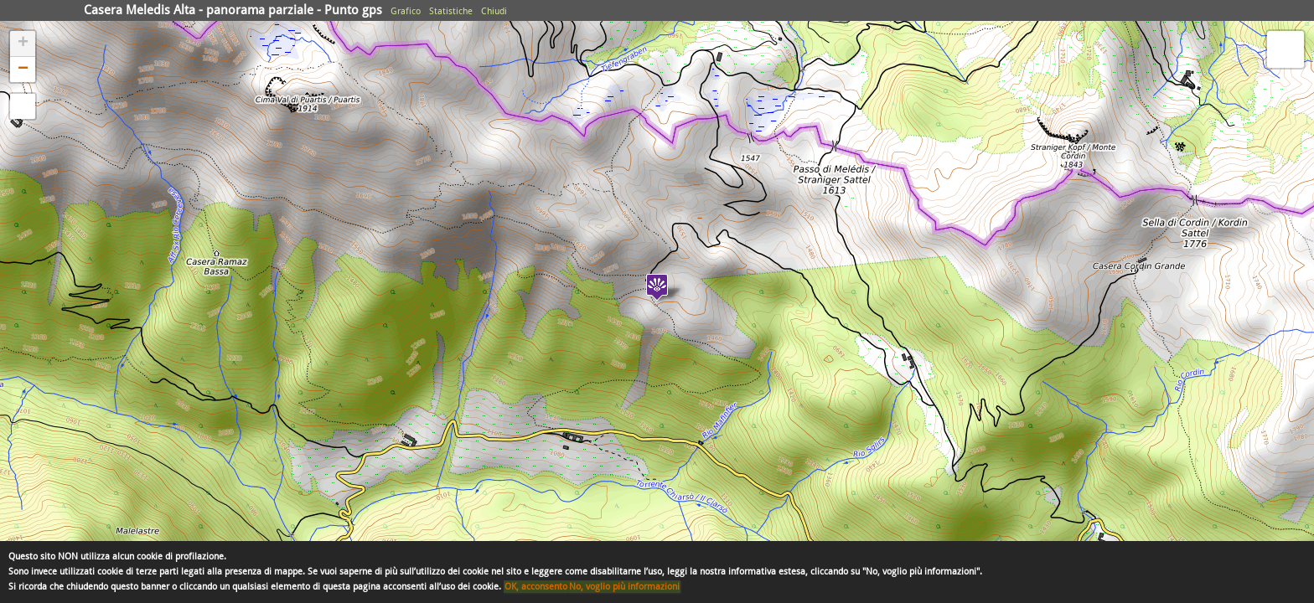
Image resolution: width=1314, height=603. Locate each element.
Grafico (406, 11)
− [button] (23, 69)
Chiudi (494, 11)
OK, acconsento (535, 586)
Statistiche (451, 11)
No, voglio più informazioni (624, 586)
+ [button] (23, 43)
